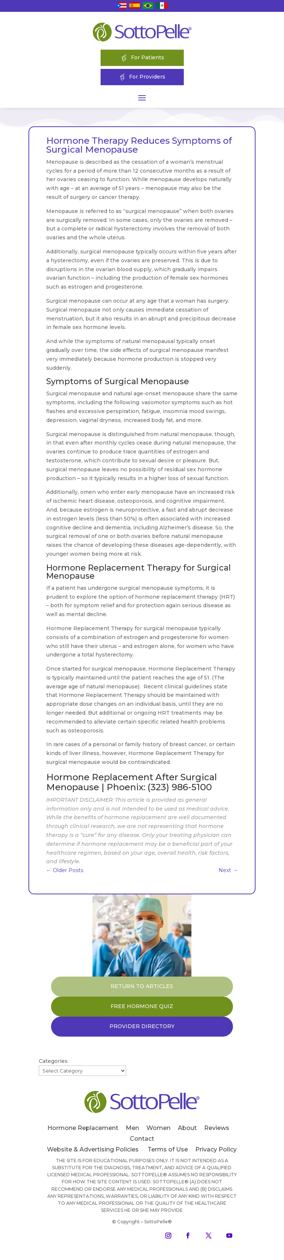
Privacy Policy (216, 1149)
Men (132, 1127)
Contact (142, 1138)
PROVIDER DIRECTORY (142, 1026)
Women (158, 1127)
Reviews (216, 1127)
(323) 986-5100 (180, 787)
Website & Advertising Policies (93, 1149)
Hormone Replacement (82, 1127)
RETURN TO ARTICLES (142, 986)
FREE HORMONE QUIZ (142, 1006)
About (187, 1127)
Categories (53, 1061)
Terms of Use (168, 1149)
